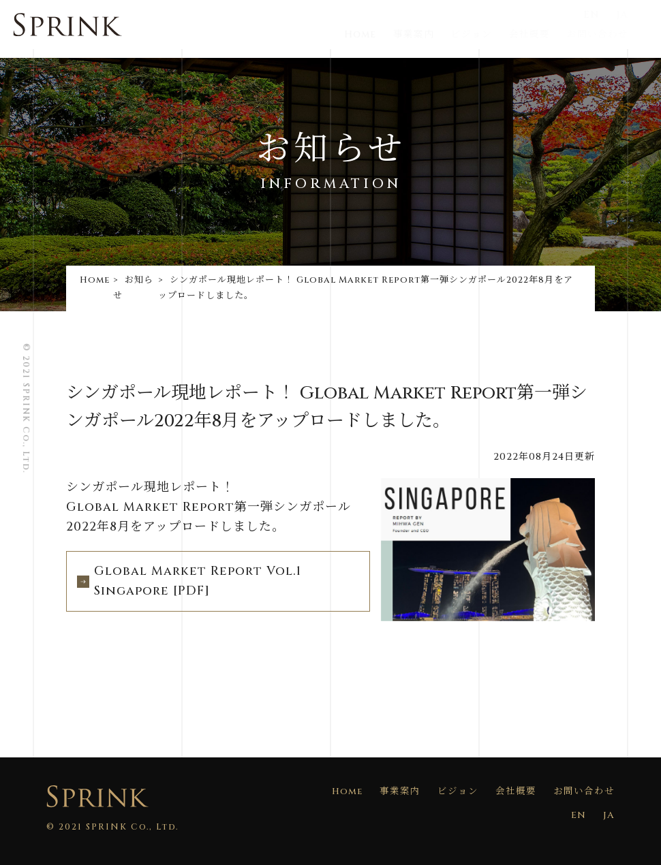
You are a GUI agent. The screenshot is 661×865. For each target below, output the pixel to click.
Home (380, 34)
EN (607, 14)
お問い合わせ (610, 34)
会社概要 (544, 34)
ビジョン (488, 34)
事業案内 (432, 34)
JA (635, 14)
